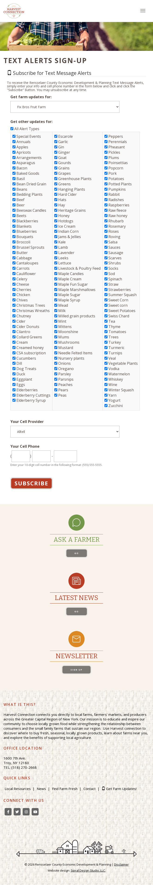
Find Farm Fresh (64, 788)
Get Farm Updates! (121, 788)
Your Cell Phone (25, 446)
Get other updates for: (31, 121)
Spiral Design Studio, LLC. (88, 870)
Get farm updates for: (31, 96)
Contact (89, 788)
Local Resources (18, 788)
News (41, 788)
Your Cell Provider (27, 421)
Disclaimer (121, 864)
